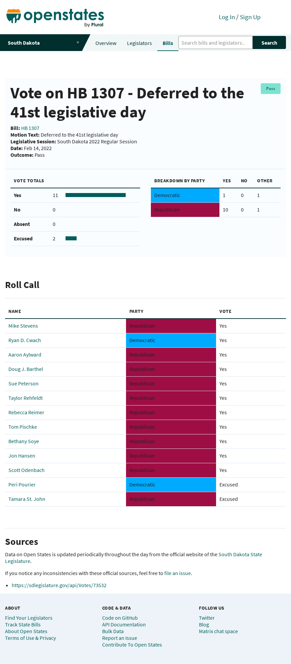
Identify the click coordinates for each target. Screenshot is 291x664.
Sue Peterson (23, 383)
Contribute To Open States (132, 644)
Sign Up (250, 17)
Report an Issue (119, 637)
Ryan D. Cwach (24, 340)
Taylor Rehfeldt (25, 397)
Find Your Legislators (28, 617)
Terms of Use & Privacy (30, 637)
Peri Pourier (22, 484)
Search (269, 42)
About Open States (26, 631)
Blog (204, 624)
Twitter (207, 617)
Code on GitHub (120, 617)
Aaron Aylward (24, 354)
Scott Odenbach (26, 470)
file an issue (177, 573)
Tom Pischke (22, 426)
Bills (168, 43)
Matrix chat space (218, 631)
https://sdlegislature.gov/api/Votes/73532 (59, 585)
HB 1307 (30, 128)
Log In (227, 17)
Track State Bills (23, 624)
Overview (105, 43)
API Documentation (124, 624)
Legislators (139, 43)
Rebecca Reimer (26, 412)
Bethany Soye (23, 441)
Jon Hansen (21, 455)
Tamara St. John (26, 498)
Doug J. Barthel (25, 369)
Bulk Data (113, 631)
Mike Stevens (23, 325)
